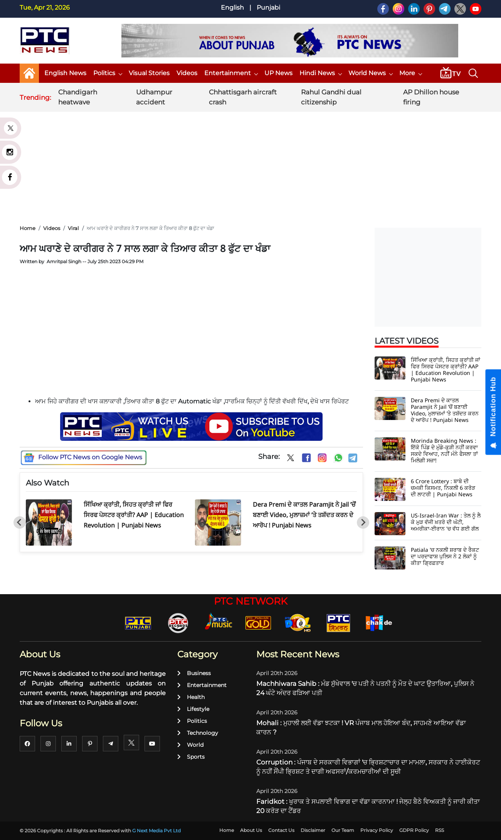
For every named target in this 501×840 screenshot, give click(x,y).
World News (370, 73)
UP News (278, 73)
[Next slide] (363, 522)
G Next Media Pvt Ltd (156, 830)
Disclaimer (313, 830)
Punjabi (268, 7)
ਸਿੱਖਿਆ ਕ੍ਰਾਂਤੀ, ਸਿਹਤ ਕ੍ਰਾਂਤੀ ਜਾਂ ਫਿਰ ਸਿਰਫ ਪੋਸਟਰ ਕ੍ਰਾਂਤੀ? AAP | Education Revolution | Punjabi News (134, 514)
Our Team (342, 830)
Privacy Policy (376, 830)
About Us (251, 830)
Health (191, 697)
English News (65, 73)
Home (27, 228)
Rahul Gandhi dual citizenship (331, 97)
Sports (191, 756)
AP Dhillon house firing (431, 97)
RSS (439, 830)
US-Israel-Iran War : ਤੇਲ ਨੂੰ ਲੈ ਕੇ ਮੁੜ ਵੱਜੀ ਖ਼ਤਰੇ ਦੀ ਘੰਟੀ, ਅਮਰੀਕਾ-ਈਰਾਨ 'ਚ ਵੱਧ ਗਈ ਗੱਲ (446, 522)
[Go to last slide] (19, 522)
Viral (73, 228)
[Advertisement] (250, 161)
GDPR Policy (414, 830)
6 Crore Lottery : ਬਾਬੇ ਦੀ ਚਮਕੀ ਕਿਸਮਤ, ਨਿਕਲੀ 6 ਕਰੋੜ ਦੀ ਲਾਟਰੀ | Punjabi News (443, 487)
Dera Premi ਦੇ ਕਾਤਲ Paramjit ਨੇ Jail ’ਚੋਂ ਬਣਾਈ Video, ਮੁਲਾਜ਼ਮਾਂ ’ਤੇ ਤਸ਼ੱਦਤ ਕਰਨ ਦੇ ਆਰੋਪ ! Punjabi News (304, 514)
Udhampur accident (154, 97)
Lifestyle (193, 709)
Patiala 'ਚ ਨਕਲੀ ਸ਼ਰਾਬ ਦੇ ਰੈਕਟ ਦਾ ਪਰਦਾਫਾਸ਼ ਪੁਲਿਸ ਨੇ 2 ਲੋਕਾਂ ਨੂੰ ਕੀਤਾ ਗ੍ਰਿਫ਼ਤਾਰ (445, 556)
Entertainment (230, 73)
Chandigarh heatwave (77, 97)
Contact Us (281, 830)
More (410, 73)
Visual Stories (149, 73)
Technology (197, 732)
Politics (107, 73)
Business (194, 673)
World (190, 744)
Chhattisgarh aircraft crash (243, 97)
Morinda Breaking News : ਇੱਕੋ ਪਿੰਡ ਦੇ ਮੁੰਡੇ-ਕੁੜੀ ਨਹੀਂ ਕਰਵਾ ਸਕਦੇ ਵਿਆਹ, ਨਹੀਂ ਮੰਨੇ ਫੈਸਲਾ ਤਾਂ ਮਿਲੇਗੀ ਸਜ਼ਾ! (444, 450)
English (232, 7)
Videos (187, 73)
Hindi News (320, 73)
